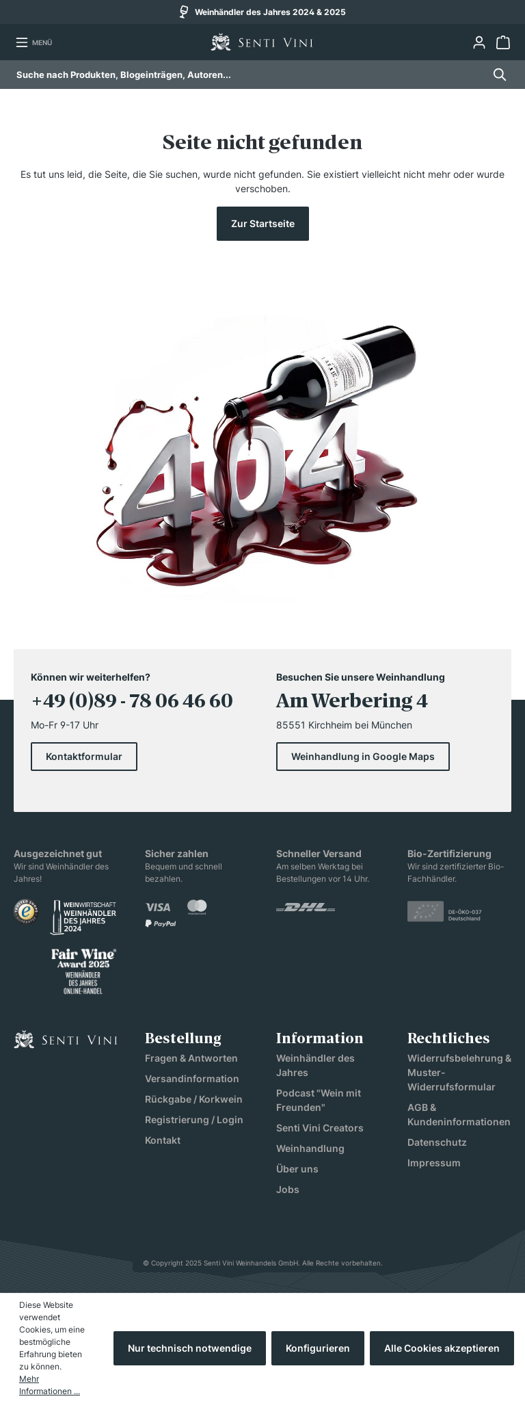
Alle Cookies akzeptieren (442, 1348)
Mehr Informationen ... (49, 1385)
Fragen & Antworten (191, 1058)
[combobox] (249, 74)
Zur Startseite (263, 223)
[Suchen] (496, 74)
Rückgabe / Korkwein (194, 1099)
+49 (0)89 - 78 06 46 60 (132, 702)
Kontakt (162, 1140)
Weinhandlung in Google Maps (363, 756)
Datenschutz (437, 1142)
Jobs (287, 1189)
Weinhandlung (310, 1148)
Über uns (297, 1169)
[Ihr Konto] (479, 42)
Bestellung (183, 1040)
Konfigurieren (318, 1348)
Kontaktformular (84, 756)
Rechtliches (448, 1040)
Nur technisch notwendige (190, 1348)
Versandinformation (192, 1078)
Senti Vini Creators (320, 1127)
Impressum (434, 1162)
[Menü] (33, 42)
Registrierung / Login (194, 1119)
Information (320, 1040)
